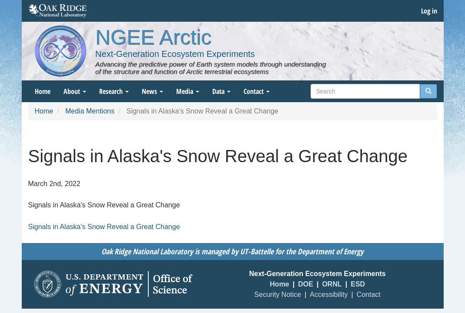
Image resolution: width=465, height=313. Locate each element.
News (152, 91)
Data (221, 91)
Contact (257, 91)
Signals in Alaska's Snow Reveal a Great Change (104, 226)
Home (42, 91)
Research (114, 91)
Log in (429, 11)
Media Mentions (89, 111)
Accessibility (329, 294)
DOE (305, 284)
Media (187, 91)
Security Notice (277, 294)
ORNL (331, 284)
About (75, 91)
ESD (358, 284)
